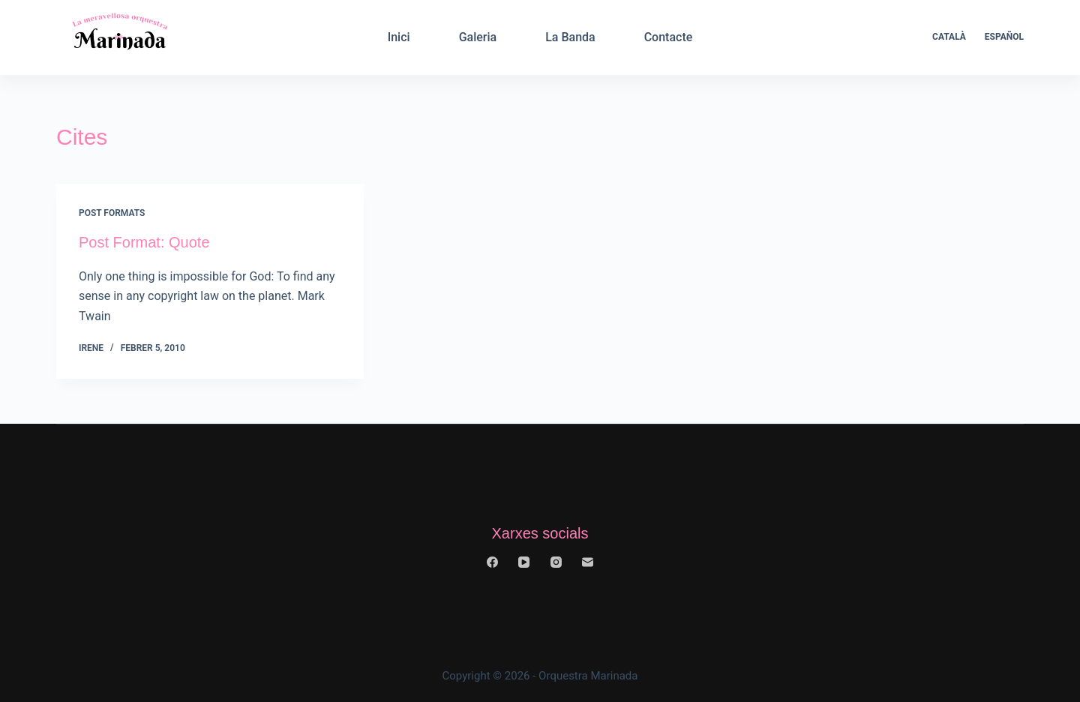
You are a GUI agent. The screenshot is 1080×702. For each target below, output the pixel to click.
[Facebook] (492, 562)
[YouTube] (524, 562)
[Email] (587, 562)
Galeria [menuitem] (478, 37)
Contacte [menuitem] (668, 37)
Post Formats (112, 213)
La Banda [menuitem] (570, 37)
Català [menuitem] (949, 37)
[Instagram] (556, 562)
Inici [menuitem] (399, 37)
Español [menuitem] (1004, 37)
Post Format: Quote (144, 242)
